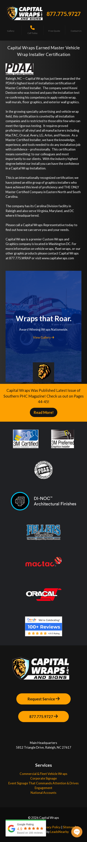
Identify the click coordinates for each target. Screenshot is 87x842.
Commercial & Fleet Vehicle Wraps (43, 774)
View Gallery (43, 337)
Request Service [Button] (43, 698)
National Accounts (43, 793)
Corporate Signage (43, 778)
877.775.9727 (64, 13)
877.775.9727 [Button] (43, 716)
